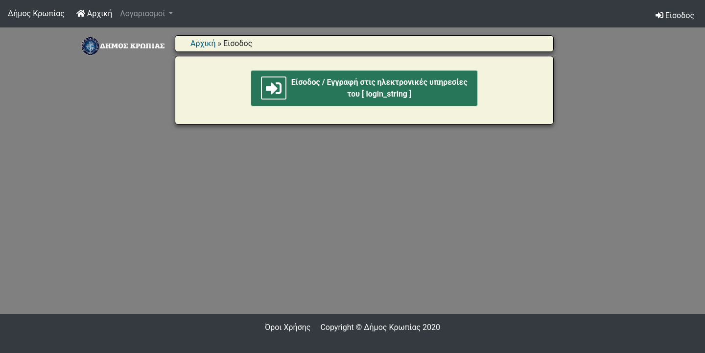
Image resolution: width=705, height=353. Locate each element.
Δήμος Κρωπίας (36, 13)
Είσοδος (675, 15)
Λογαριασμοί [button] (143, 13)
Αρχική (96, 12)
